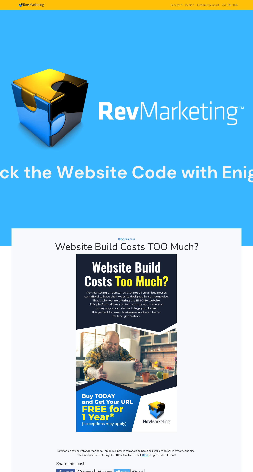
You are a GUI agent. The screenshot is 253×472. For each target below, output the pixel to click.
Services (175, 5)
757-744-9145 (230, 5)
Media (188, 5)
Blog (121, 239)
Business (129, 239)
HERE (145, 455)
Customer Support (208, 5)
